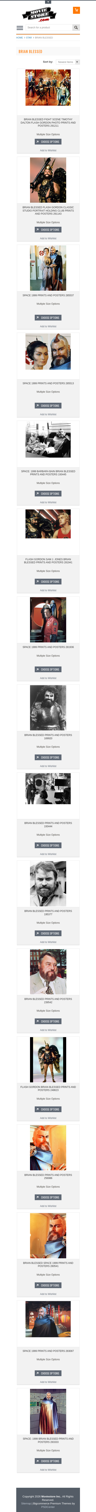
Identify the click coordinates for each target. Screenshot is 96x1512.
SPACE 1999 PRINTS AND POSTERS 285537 (48, 295)
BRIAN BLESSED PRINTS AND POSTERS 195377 (48, 913)
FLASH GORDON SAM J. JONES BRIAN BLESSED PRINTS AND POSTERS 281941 (48, 561)
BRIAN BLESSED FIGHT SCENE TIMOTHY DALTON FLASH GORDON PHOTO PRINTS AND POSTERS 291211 (48, 122)
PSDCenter (48, 1507)
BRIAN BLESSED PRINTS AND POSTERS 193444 (48, 825)
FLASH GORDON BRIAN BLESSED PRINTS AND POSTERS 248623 (48, 1089)
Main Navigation (19, 27)
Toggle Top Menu (48, 2)
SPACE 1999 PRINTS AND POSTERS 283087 (48, 1351)
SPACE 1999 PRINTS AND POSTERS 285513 (48, 383)
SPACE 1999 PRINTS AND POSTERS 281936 (48, 647)
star (29, 37)
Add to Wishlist (48, 150)
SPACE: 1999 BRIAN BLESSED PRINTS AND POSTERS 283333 (48, 1440)
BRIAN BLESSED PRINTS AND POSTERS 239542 (48, 1001)
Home (19, 37)
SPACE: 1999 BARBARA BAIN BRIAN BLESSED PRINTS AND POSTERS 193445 (48, 473)
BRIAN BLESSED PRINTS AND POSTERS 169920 (48, 737)
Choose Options (50, 142)
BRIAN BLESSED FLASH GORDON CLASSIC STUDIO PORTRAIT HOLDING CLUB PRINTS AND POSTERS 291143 (48, 210)
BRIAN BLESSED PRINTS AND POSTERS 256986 (48, 1177)
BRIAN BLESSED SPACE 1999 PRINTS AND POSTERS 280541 (48, 1265)
